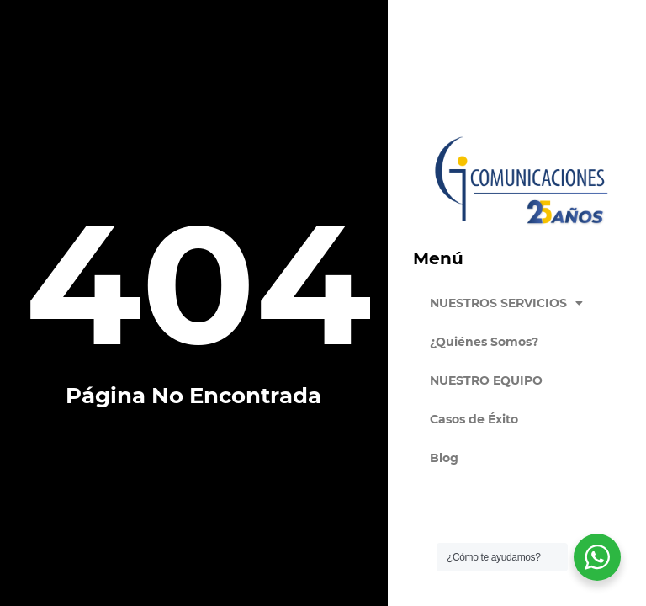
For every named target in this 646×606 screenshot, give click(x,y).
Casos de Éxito (474, 419)
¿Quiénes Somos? (484, 341)
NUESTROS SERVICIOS (506, 303)
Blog (444, 457)
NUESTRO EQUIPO (486, 380)
